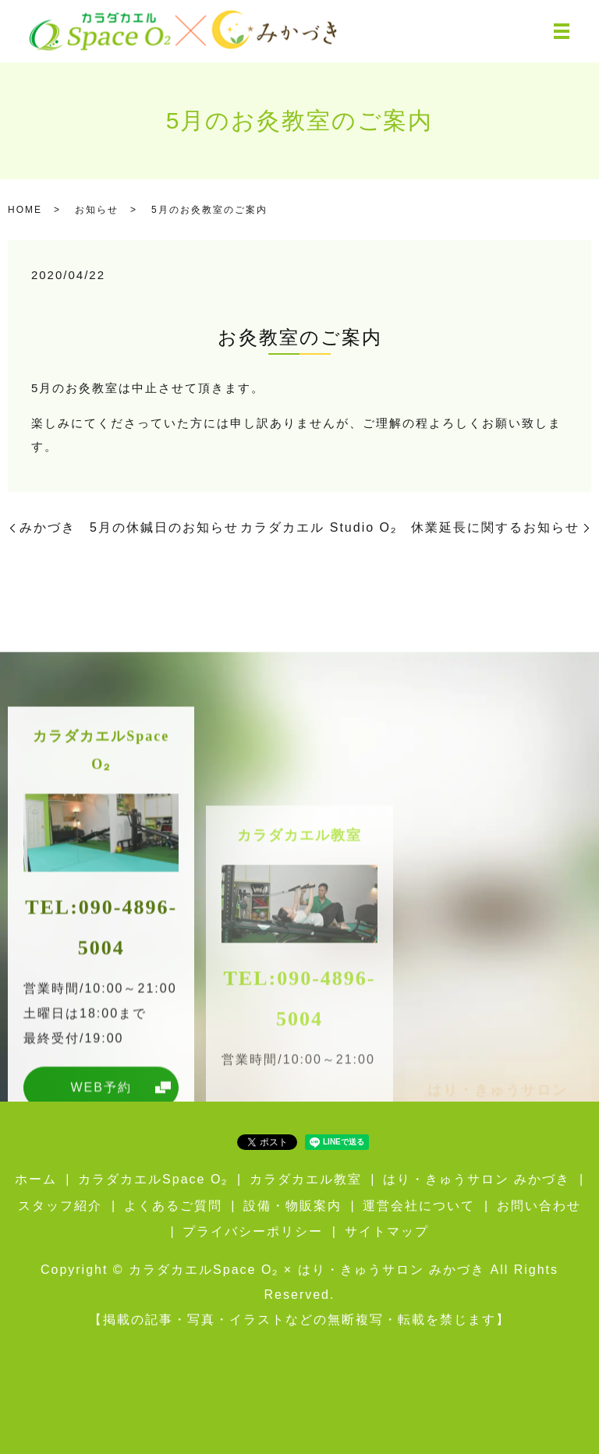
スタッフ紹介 (60, 1205)
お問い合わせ (539, 1205)
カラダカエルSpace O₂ (153, 1179)
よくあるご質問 (173, 1205)
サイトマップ (387, 1231)
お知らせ (97, 209)
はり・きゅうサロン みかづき (476, 1179)
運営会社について (419, 1205)
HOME (25, 209)
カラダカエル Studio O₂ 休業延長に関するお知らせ (410, 527)
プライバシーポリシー (253, 1231)
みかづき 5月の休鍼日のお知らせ (129, 527)
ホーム (36, 1179)
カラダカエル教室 (306, 1179)
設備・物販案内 (292, 1205)
